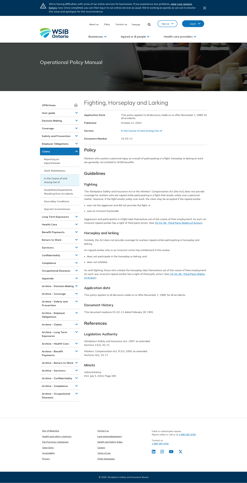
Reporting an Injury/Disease (52, 161)
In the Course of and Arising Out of (55, 180)
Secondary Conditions (56, 201)
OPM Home (49, 105)
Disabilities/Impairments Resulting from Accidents (58, 191)
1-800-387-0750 (187, 434)
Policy (107, 24)
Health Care (49, 224)
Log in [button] (193, 23)
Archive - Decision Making (58, 286)
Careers (101, 447)
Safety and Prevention (56, 136)
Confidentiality (51, 255)
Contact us (121, 24)
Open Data (48, 447)
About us (94, 24)
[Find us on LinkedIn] (153, 452)
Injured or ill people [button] (133, 36)
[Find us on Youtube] (171, 452)
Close (204, 8)
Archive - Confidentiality (57, 378)
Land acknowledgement (109, 436)
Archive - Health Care (55, 343)
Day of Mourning (50, 430)
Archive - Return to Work (57, 362)
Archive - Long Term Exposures (54, 334)
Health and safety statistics (57, 436)
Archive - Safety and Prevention (55, 303)
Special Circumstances (57, 209)
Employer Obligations (55, 143)
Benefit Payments (53, 232)
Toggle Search (149, 24)
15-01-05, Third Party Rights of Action (178, 222)
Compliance (49, 263)
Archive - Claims (52, 324)
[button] (76, 112)
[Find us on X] (181, 452)
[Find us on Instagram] (162, 452)
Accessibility (48, 453)
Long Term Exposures (55, 216)
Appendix (48, 278)
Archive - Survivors (54, 370)
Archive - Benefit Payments (52, 353)
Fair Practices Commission (55, 442)
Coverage (48, 128)
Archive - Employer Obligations (53, 314)
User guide (48, 112)
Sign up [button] (165, 23)
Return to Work (51, 239)
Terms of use (104, 453)
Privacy (46, 458)
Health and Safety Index (110, 442)
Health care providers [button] (178, 36)
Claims (46, 151)
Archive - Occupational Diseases (56, 395)
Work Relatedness (54, 170)
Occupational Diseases (56, 270)
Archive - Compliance (55, 386)
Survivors (48, 247)
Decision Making (52, 120)
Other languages (106, 458)
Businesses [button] (96, 36)
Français (136, 24)
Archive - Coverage (54, 293)
